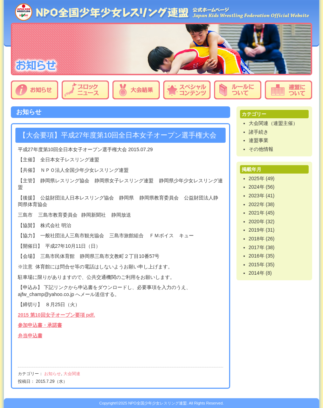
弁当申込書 (30, 335)
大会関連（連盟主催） (273, 123)
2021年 (256, 213)
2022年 (256, 204)
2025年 (256, 178)
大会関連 (71, 373)
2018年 (256, 238)
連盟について (288, 89)
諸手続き (258, 132)
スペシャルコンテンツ (187, 89)
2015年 (256, 264)
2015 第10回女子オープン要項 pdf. (56, 315)
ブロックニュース (85, 89)
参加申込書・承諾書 (40, 325)
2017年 (256, 247)
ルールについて (237, 89)
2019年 (256, 230)
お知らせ (34, 89)
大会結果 (136, 89)
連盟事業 (258, 140)
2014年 (256, 273)
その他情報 (261, 149)
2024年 (256, 187)
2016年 (256, 256)
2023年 (256, 195)
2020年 (256, 221)
